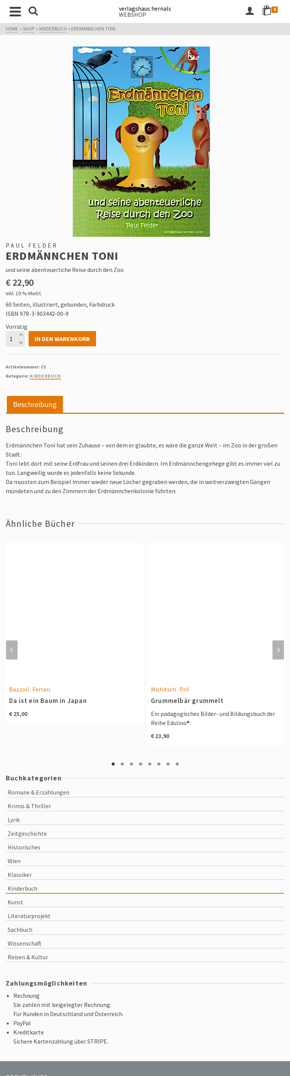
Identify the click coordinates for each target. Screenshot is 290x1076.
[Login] (249, 11)
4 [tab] (140, 764)
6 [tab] (159, 764)
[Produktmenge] (15, 338)
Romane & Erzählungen (38, 792)
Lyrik (14, 819)
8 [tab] (177, 764)
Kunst (15, 902)
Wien (14, 861)
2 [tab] (122, 764)
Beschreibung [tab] (35, 404)
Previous (12, 649)
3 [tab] (131, 764)
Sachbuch (20, 929)
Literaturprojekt (29, 916)
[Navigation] (15, 11)
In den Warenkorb (62, 339)
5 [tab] (150, 764)
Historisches (24, 847)
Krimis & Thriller (29, 806)
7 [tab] (168, 764)
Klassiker (20, 874)
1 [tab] (113, 764)
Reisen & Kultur (28, 957)
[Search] (33, 11)
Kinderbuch (45, 376)
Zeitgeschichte (27, 833)
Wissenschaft (25, 943)
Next (278, 649)
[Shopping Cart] (271, 11)
